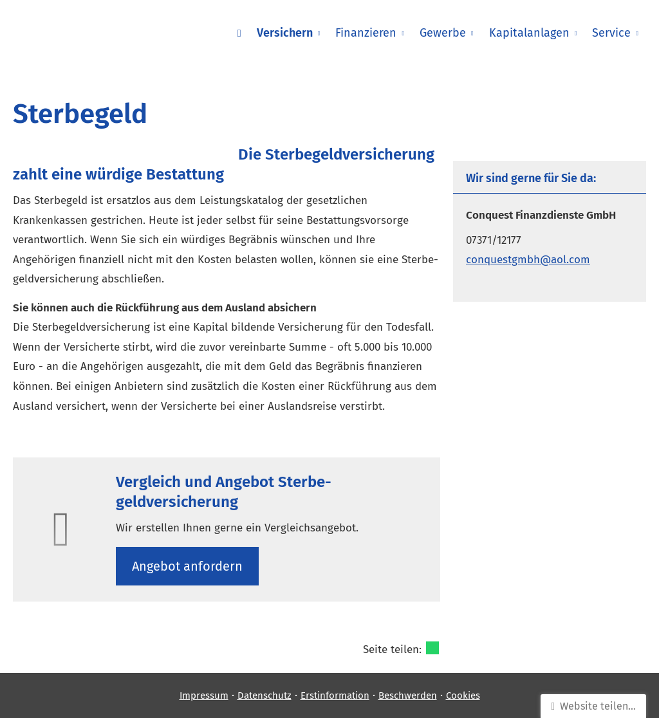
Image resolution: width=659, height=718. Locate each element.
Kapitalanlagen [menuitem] (529, 33)
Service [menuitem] (611, 33)
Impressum (204, 695)
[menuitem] (239, 32)
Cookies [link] (463, 695)
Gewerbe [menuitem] (443, 33)
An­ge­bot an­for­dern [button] (187, 566)
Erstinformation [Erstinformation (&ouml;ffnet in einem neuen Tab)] (335, 695)
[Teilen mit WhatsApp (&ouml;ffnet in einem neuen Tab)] (432, 647)
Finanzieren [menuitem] (365, 33)
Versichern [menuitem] (285, 33)
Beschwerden (407, 695)
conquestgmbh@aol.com (528, 259)
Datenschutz (264, 695)
